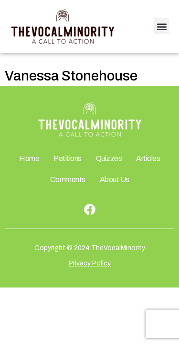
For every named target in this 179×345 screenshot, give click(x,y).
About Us (114, 179)
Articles (148, 158)
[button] (161, 26)
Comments (67, 179)
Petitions (67, 158)
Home (29, 158)
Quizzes (109, 158)
